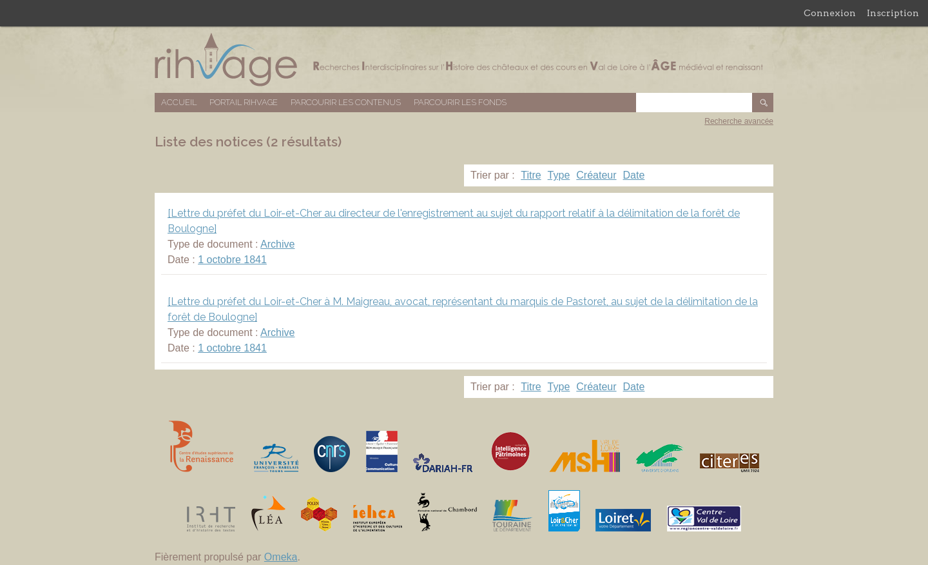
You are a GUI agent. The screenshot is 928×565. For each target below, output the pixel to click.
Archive (277, 244)
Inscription (893, 13)
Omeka (281, 556)
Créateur (596, 175)
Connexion (830, 13)
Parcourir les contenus (346, 102)
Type (559, 175)
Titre (531, 175)
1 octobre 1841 (232, 259)
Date (634, 175)
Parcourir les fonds (460, 102)
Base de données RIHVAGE (464, 59)
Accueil (179, 102)
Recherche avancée (738, 121)
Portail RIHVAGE (243, 102)
